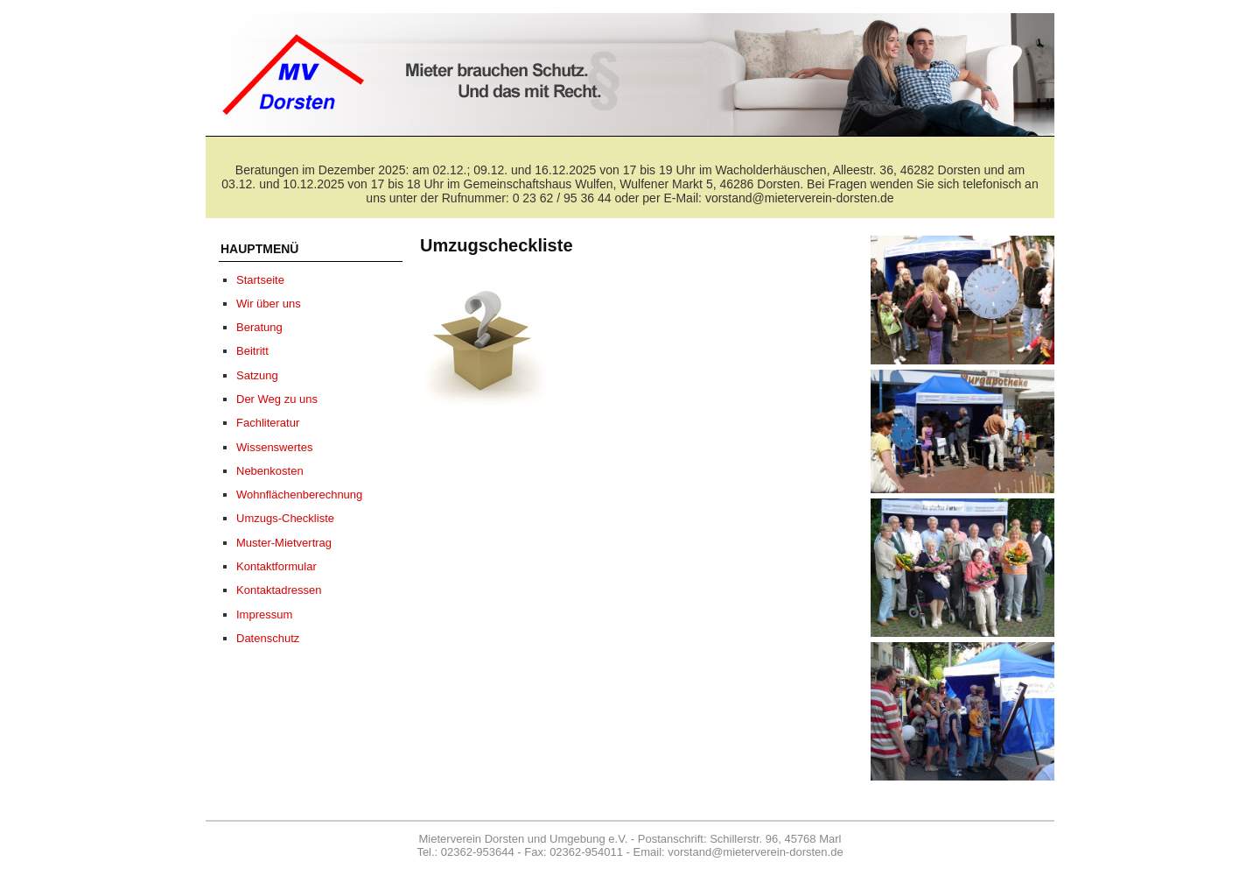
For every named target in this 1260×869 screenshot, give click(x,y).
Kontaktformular (276, 566)
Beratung (259, 327)
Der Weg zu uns (277, 399)
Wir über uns (268, 303)
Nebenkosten (270, 470)
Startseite (260, 279)
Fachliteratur (267, 422)
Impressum (264, 614)
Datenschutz (267, 638)
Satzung (257, 375)
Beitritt (252, 350)
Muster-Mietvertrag (284, 542)
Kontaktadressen (279, 590)
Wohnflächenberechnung (299, 494)
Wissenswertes (274, 447)
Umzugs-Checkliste (285, 518)
